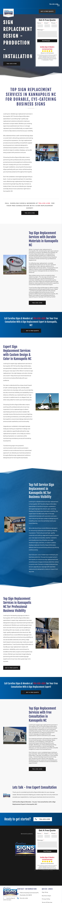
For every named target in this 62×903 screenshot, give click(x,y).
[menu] (58, 5)
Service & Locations (27, 833)
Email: (46, 23)
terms (51, 59)
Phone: (53, 23)
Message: (40, 29)
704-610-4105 (53, 4)
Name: (39, 23)
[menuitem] (46, 892)
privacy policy (46, 59)
